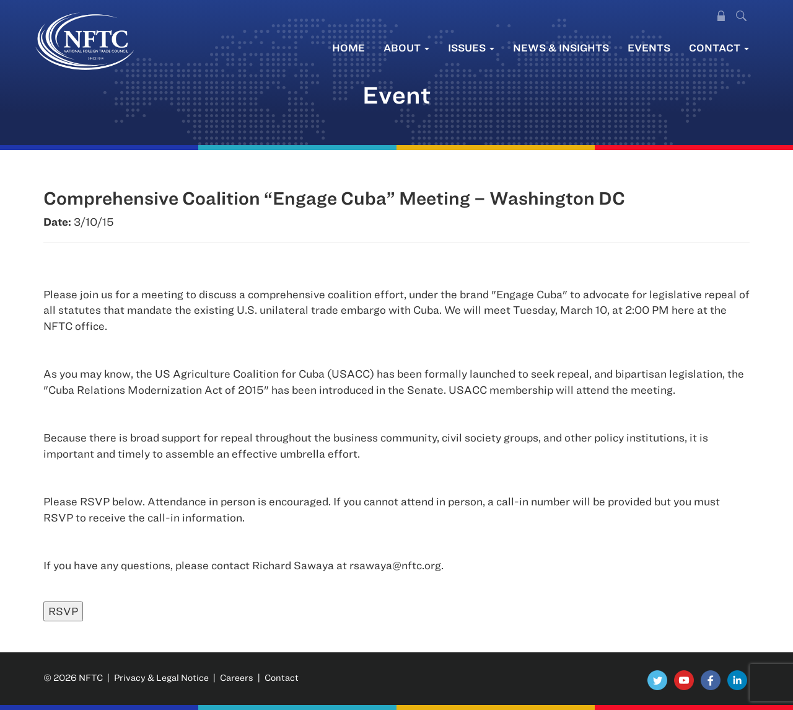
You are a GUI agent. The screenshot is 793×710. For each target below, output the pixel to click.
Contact (719, 47)
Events (649, 47)
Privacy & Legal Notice (161, 677)
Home (348, 47)
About (406, 47)
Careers (236, 677)
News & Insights (561, 47)
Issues (471, 47)
